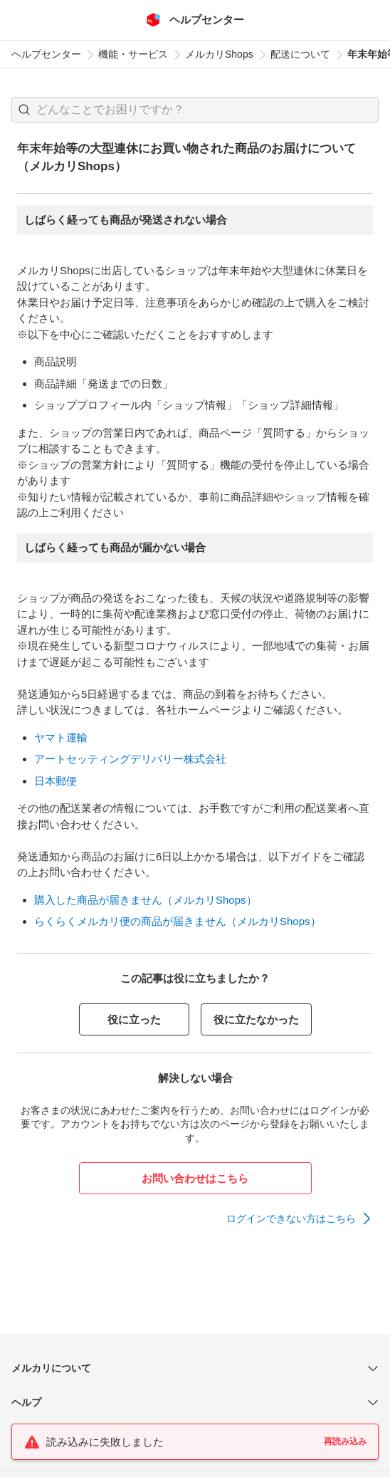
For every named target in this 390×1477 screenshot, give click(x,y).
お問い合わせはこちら (195, 1178)
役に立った (134, 1019)
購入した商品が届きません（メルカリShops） (145, 900)
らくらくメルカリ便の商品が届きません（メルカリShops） (177, 921)
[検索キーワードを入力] (207, 110)
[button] (24, 110)
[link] (299, 1218)
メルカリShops (219, 54)
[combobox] (195, 109)
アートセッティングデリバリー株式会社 (130, 759)
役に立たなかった (256, 1019)
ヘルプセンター (46, 54)
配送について (300, 54)
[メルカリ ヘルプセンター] (195, 19)
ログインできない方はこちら (291, 1218)
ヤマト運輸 (61, 737)
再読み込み (345, 1441)
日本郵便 (55, 781)
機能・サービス (133, 54)
